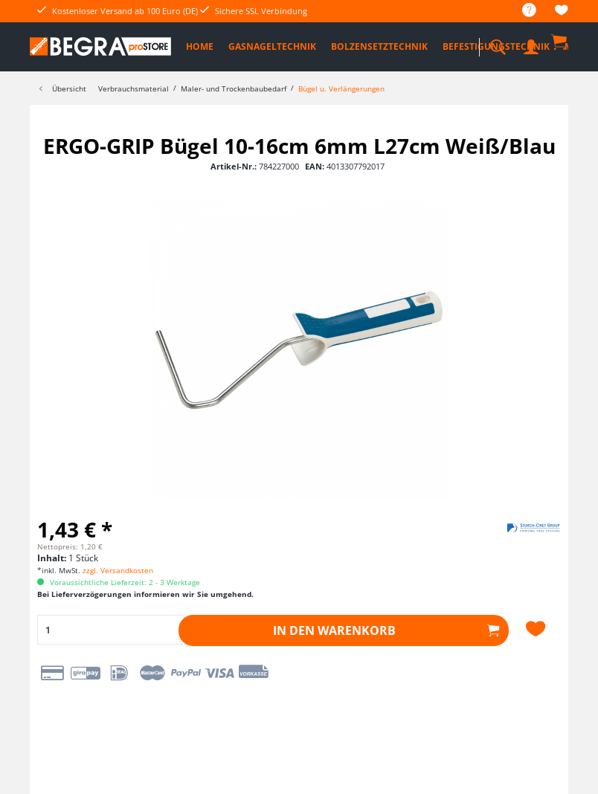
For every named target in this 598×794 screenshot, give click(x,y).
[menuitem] (521, 10)
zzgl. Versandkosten (118, 570)
